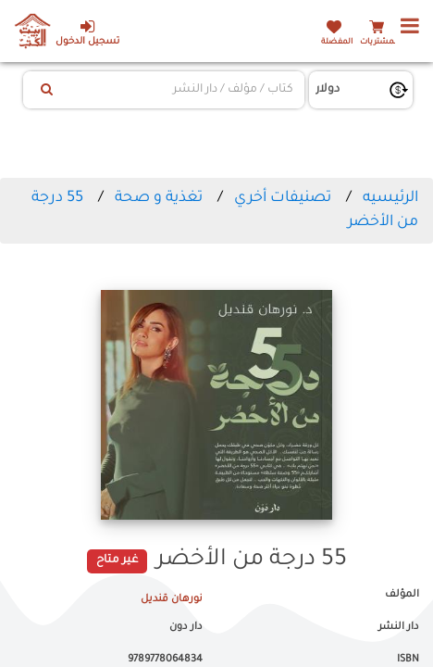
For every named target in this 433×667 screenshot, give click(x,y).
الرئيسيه (390, 198)
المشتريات (379, 42)
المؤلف (402, 594)
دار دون (186, 627)
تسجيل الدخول (87, 33)
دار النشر (398, 627)
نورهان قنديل (172, 599)
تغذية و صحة (157, 198)
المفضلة (337, 42)
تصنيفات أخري (282, 198)
